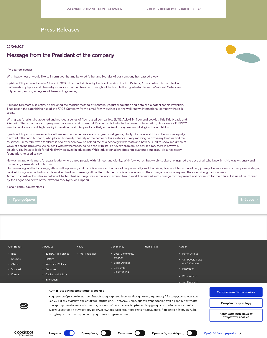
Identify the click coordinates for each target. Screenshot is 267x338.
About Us (89, 9)
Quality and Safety (56, 274)
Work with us (189, 276)
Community (115, 9)
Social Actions (122, 263)
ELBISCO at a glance (57, 254)
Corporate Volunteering (121, 270)
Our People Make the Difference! (192, 262)
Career (151, 9)
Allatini (15, 264)
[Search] (195, 9)
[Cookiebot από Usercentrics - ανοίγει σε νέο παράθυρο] (24, 331)
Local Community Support (124, 256)
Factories (50, 269)
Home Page (152, 247)
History (49, 259)
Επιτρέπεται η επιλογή (236, 300)
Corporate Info (167, 9)
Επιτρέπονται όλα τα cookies (236, 289)
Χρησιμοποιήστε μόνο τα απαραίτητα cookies (236, 313)
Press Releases (60, 30)
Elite (13, 254)
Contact (184, 9)
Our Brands (74, 9)
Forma (15, 274)
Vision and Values (55, 264)
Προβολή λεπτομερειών (220, 330)
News (101, 9)
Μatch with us (190, 254)
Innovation (51, 280)
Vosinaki (16, 269)
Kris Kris (16, 259)
